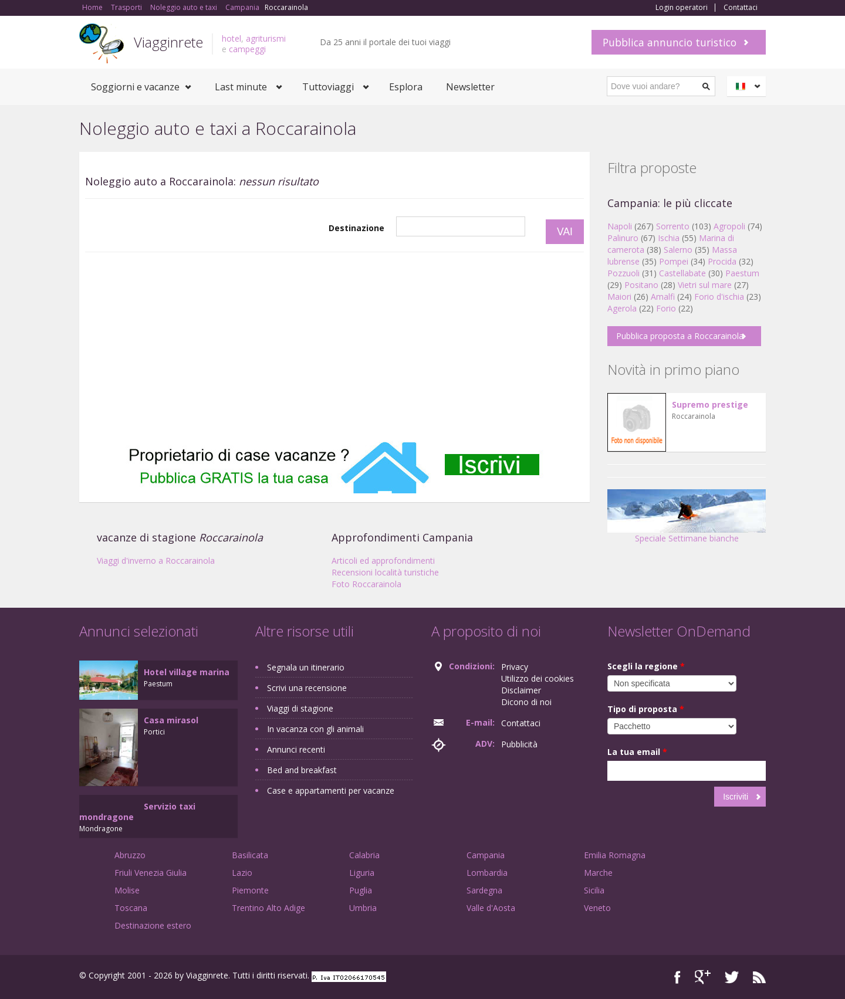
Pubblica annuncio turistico (669, 42)
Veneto (597, 907)
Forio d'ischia (719, 296)
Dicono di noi (526, 701)
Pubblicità (519, 744)
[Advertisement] (334, 347)
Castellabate (682, 273)
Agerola (622, 308)
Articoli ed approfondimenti (383, 560)
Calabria (364, 855)
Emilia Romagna (614, 855)
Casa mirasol (171, 720)
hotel (231, 38)
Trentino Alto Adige (268, 907)
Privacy (514, 666)
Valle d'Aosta (491, 907)
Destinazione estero (152, 925)
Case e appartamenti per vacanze (330, 790)
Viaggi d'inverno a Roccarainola (156, 560)
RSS (759, 977)
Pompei (673, 261)
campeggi (247, 49)
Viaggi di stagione (300, 708)
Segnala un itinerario (305, 667)
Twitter (732, 977)
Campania (486, 855)
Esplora (405, 86)
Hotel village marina (186, 672)
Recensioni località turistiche (385, 572)
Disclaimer (521, 690)
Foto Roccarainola (366, 584)
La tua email (637, 751)
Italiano (748, 86)
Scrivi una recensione (307, 687)
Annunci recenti (296, 749)
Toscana (130, 907)
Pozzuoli (623, 273)
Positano (641, 284)
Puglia (360, 890)
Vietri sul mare (705, 284)
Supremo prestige (710, 404)
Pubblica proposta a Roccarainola (679, 335)
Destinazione (356, 227)
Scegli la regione (646, 666)
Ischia (669, 237)
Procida (722, 261)
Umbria (363, 907)
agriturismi (266, 38)
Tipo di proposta (645, 708)
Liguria (361, 872)
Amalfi (663, 296)
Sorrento (672, 226)
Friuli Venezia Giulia (150, 872)
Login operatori (681, 8)
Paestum (742, 273)
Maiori (619, 296)
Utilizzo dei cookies (537, 678)
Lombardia (487, 872)
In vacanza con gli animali (315, 728)
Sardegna (484, 890)
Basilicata (250, 855)
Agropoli (729, 226)
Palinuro (622, 237)
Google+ (703, 977)
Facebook (677, 977)
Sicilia (594, 890)
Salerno (678, 249)
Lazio (242, 872)
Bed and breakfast (302, 770)
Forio (666, 308)
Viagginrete (168, 42)
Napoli (619, 226)
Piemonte (250, 890)
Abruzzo (130, 855)
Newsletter (470, 86)
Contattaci (741, 8)
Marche (598, 872)
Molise (127, 890)
